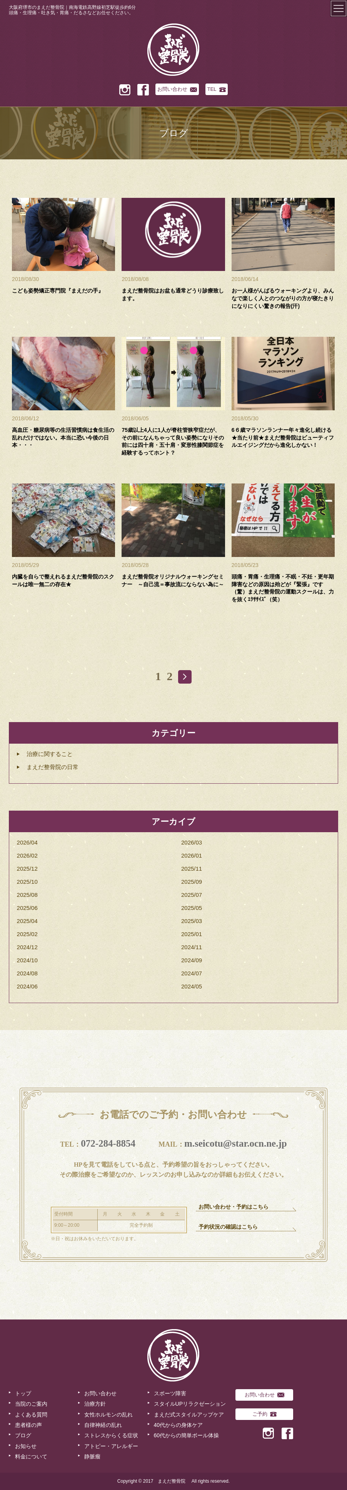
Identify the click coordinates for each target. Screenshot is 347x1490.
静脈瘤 (92, 1456)
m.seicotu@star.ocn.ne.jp (235, 1143)
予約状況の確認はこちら (228, 1227)
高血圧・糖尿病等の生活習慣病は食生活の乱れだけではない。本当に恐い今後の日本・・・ (63, 437)
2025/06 (27, 908)
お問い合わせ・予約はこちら (234, 1207)
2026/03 (191, 842)
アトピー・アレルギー (111, 1446)
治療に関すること (50, 754)
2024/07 (191, 973)
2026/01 (191, 855)
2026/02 (27, 855)
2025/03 (191, 921)
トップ (23, 1393)
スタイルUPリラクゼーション (190, 1404)
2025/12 (27, 868)
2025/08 (27, 894)
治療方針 (95, 1404)
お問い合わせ (177, 89)
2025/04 (27, 921)
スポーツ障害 (170, 1393)
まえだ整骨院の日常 (52, 767)
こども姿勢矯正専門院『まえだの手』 (57, 291)
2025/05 (191, 908)
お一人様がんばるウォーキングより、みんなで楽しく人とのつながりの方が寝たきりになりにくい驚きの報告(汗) (283, 298)
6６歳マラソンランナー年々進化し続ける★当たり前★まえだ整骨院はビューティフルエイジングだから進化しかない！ (283, 437)
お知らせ (26, 1446)
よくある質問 (31, 1414)
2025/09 (191, 881)
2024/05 (191, 986)
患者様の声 (28, 1425)
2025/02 (27, 934)
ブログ (23, 1435)
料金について (31, 1456)
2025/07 (191, 894)
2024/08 (27, 973)
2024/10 (27, 960)
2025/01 (191, 934)
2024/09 (191, 960)
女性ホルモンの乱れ (108, 1414)
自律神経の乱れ (103, 1425)
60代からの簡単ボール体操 (186, 1435)
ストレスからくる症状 (111, 1435)
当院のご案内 (31, 1404)
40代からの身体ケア (178, 1425)
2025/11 (191, 868)
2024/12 (27, 947)
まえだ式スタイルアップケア (189, 1414)
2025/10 (27, 881)
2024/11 (191, 947)
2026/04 (27, 842)
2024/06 (27, 986)
